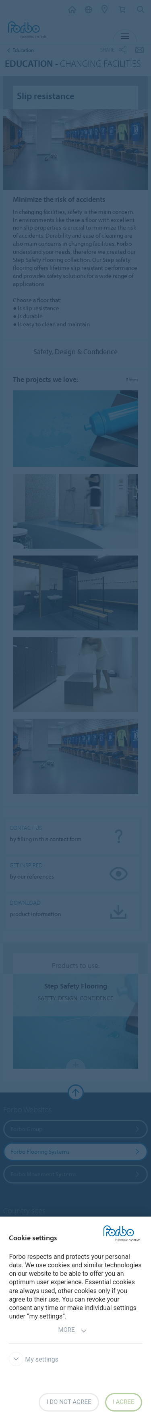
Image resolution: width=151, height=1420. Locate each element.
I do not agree (68, 1401)
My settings (33, 1359)
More (72, 1330)
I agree (123, 1401)
